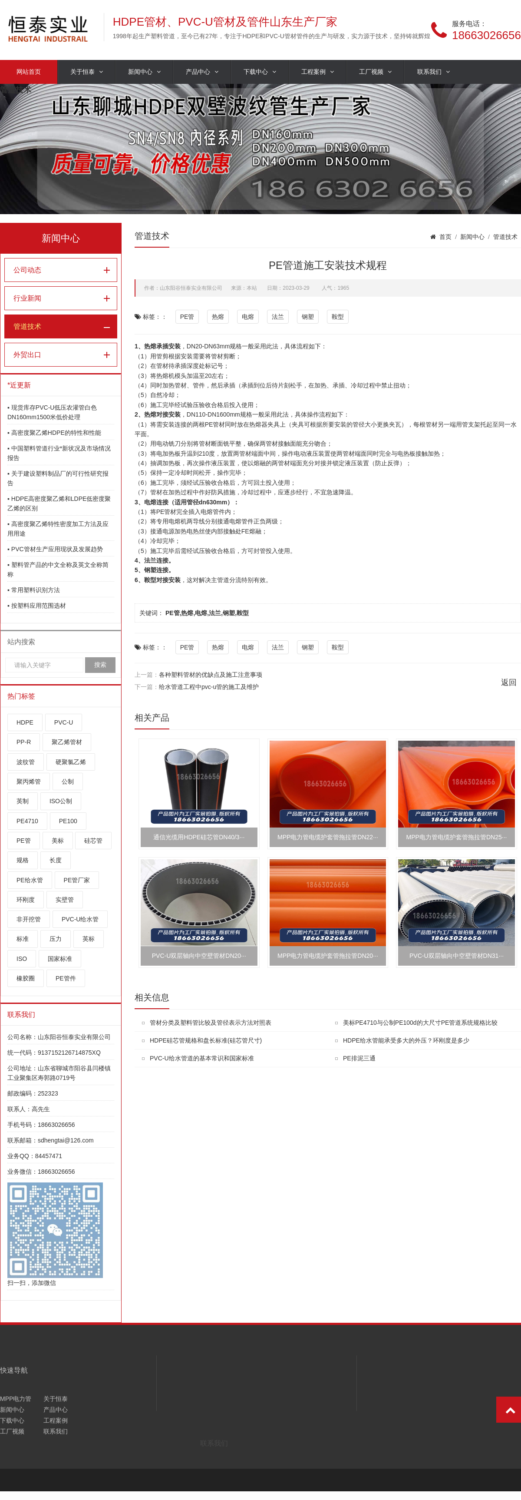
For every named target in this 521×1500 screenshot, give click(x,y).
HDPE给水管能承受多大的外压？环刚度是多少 (406, 1040)
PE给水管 (29, 880)
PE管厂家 (77, 880)
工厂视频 (375, 72)
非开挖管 (28, 919)
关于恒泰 (86, 72)
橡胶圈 (25, 978)
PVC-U (63, 722)
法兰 (278, 316)
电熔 (248, 316)
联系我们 (433, 72)
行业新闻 (27, 298)
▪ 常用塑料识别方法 (33, 589)
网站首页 (28, 71)
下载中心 (260, 72)
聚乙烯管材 (67, 741)
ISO (21, 958)
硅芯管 (93, 840)
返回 (509, 682)
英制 (22, 801)
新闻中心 (144, 72)
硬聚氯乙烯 (71, 761)
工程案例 (317, 72)
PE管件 (66, 978)
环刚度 (25, 899)
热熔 (218, 316)
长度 (55, 860)
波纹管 (25, 761)
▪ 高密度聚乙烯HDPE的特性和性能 (54, 432)
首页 (445, 237)
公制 (68, 781)
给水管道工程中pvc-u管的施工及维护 (209, 686)
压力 (55, 938)
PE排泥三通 (359, 1058)
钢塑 (308, 316)
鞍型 (338, 316)
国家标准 (60, 958)
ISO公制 (60, 801)
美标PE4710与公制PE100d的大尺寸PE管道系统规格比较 (420, 1022)
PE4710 (27, 821)
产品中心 (202, 72)
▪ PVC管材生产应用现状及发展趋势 (55, 549)
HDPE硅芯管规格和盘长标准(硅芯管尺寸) (206, 1040)
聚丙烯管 (28, 781)
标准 (22, 938)
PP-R (23, 741)
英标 (88, 938)
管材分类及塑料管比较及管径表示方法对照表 (210, 1022)
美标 (58, 840)
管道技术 (27, 326)
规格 (22, 860)
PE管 (23, 840)
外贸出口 (27, 354)
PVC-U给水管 (80, 919)
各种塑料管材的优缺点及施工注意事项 (210, 674)
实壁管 (65, 899)
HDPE (24, 722)
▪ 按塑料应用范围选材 (36, 605)
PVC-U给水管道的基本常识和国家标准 (202, 1058)
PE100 (68, 821)
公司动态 (27, 270)
